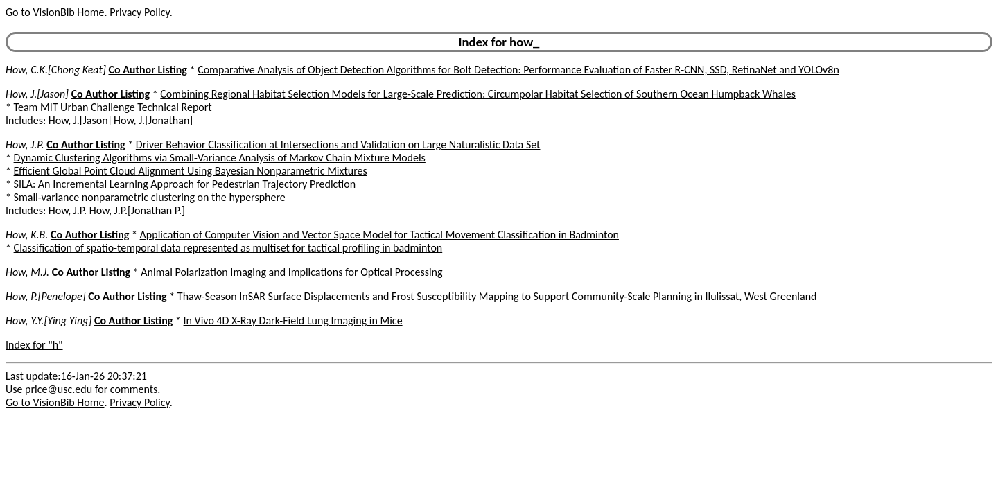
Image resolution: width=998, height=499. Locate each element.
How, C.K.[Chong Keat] (56, 69)
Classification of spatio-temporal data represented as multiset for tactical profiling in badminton (228, 247)
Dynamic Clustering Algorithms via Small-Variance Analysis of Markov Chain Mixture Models (220, 157)
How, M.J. (27, 272)
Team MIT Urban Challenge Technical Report (113, 107)
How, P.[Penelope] (46, 296)
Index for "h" (34, 344)
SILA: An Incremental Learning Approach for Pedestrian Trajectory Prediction (185, 184)
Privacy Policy (139, 12)
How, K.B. (27, 234)
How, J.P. (25, 144)
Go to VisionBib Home (55, 12)
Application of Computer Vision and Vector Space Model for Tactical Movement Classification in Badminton (379, 234)
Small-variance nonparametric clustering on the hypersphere (150, 197)
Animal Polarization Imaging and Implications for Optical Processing (291, 272)
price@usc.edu (58, 389)
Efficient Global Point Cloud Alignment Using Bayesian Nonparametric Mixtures (190, 170)
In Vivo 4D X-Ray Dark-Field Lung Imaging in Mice (293, 320)
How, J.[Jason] (37, 93)
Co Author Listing (147, 69)
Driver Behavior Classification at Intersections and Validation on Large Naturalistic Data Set (338, 144)
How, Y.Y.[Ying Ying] (48, 320)
